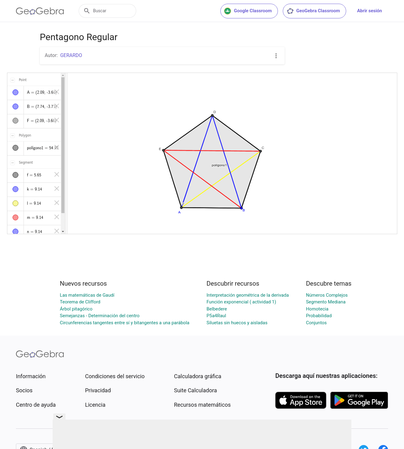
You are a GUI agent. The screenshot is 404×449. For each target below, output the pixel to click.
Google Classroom (248, 11)
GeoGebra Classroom (313, 11)
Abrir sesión (369, 10)
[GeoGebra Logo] (40, 11)
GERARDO (71, 55)
